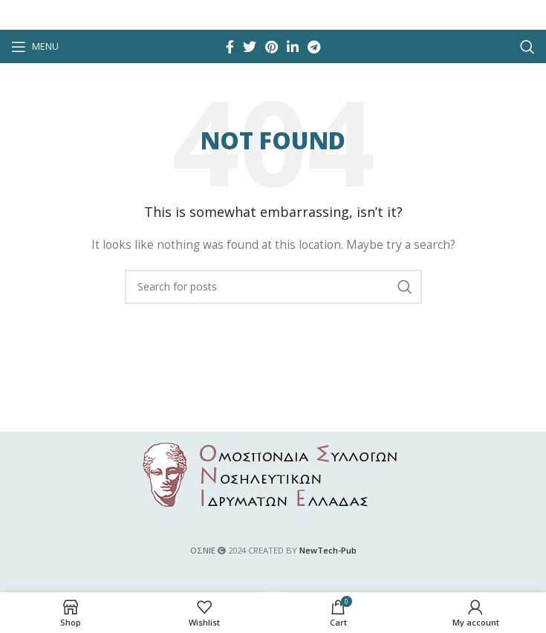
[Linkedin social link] (292, 47)
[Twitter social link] (249, 47)
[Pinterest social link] (271, 47)
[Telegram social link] (314, 47)
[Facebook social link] (229, 47)
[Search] (527, 47)
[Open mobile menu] (35, 47)
